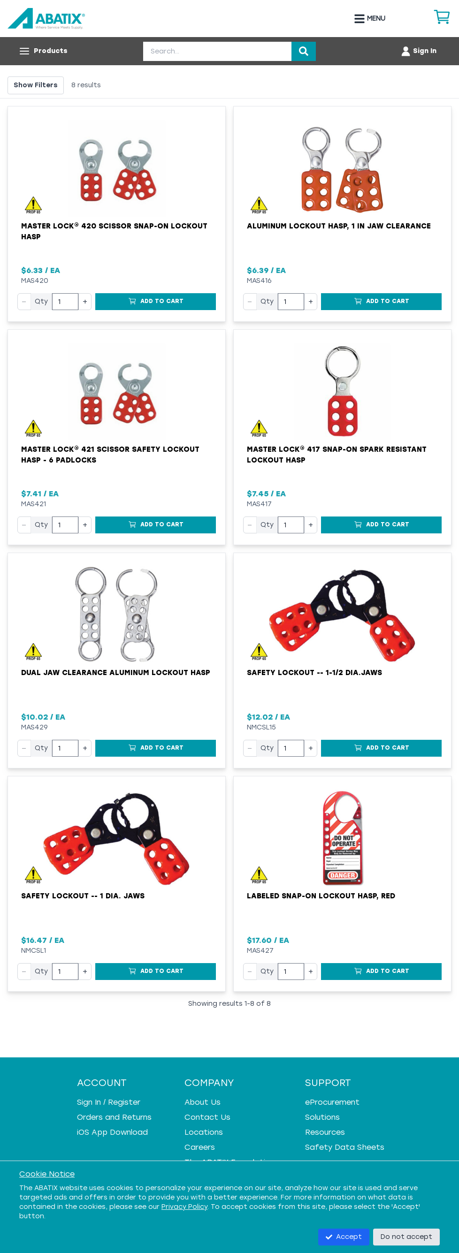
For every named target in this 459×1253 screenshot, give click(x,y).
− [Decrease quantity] (24, 301)
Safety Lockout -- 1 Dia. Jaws (83, 896)
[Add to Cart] (155, 301)
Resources (325, 1132)
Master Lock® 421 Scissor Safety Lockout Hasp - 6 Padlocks (110, 454)
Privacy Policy (184, 1207)
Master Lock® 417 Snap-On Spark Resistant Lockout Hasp (337, 454)
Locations (203, 1132)
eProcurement (332, 1102)
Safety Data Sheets (344, 1147)
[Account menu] (418, 51)
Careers (199, 1147)
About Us (202, 1102)
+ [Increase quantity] (85, 301)
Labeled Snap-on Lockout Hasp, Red (321, 896)
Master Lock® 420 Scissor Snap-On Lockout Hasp (114, 231)
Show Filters (36, 85)
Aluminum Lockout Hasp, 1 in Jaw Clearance (339, 226)
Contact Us (207, 1117)
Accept (344, 1237)
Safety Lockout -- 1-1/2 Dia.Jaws (314, 672)
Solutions (322, 1117)
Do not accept (406, 1237)
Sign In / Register (108, 1102)
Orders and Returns (114, 1117)
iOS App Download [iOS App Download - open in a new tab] (112, 1132)
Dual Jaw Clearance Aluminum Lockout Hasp (115, 672)
